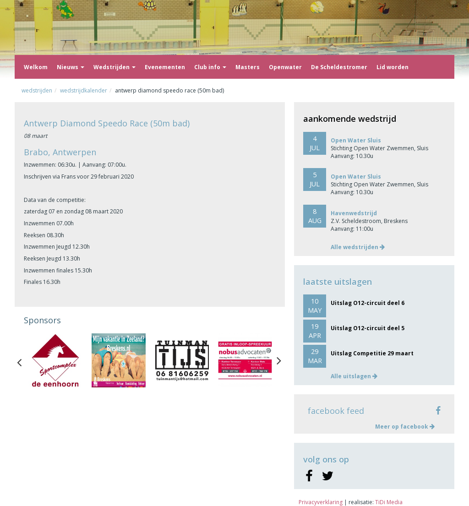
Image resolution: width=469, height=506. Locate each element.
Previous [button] (24, 360)
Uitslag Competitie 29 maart (372, 353)
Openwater (285, 67)
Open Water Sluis (356, 140)
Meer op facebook (405, 426)
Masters (247, 67)
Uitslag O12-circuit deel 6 (367, 303)
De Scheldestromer (339, 67)
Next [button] (279, 360)
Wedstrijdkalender (83, 90)
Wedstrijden (114, 67)
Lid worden (392, 67)
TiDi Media (389, 502)
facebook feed (336, 410)
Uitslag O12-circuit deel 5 (367, 328)
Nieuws (70, 67)
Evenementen (165, 67)
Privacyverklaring (321, 502)
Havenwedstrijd (354, 213)
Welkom (36, 67)
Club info (210, 67)
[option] (55, 360)
